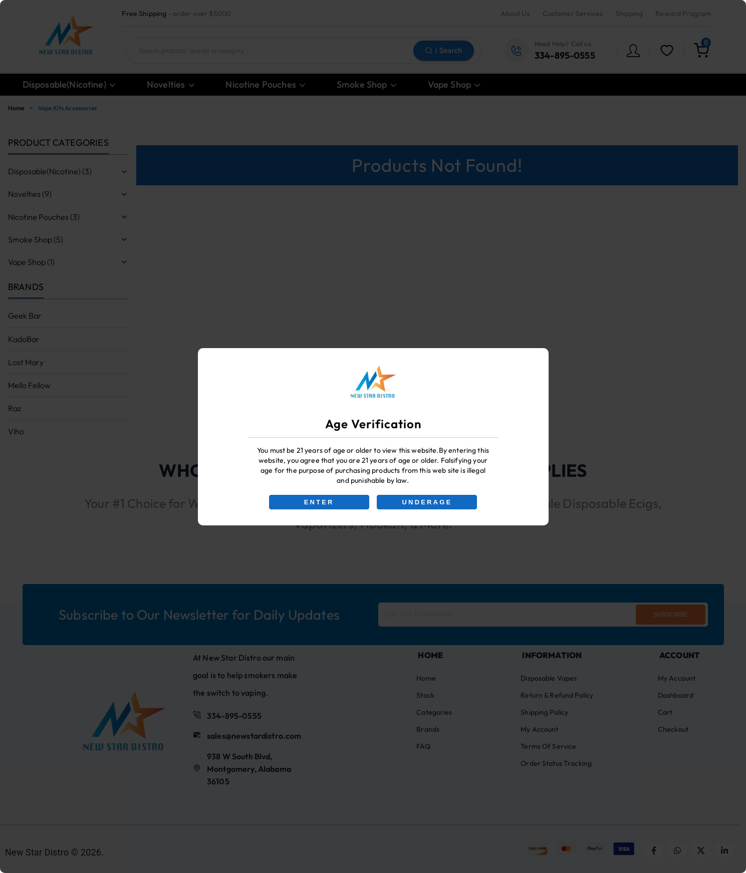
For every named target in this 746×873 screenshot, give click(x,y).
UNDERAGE (427, 502)
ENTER (319, 502)
